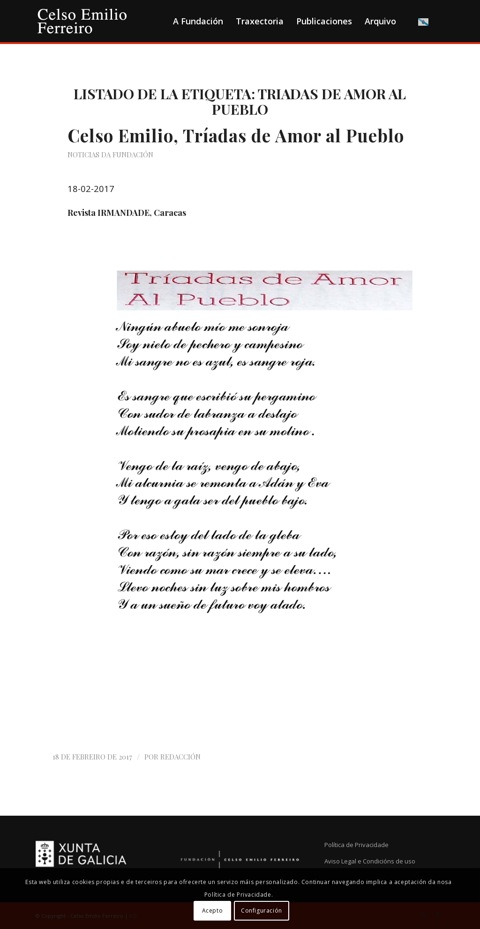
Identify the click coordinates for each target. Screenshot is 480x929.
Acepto (212, 910)
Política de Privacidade (356, 845)
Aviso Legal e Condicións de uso (369, 861)
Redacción (180, 756)
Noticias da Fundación (110, 154)
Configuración (261, 910)
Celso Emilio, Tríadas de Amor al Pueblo (236, 135)
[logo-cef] (82, 21)
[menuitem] (197, 21)
